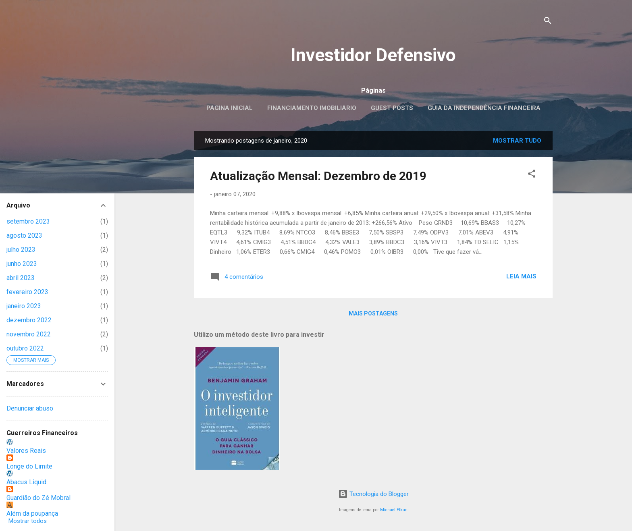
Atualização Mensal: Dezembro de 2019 (318, 176)
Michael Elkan (393, 509)
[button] (531, 175)
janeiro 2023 (23, 306)
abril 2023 (20, 278)
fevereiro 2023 (27, 292)
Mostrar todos (27, 521)
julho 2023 (20, 249)
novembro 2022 (28, 334)
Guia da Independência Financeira (484, 108)
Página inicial (229, 108)
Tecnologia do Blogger (373, 494)
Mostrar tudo (517, 140)
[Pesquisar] (548, 22)
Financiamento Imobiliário (311, 108)
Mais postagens (373, 313)
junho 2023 (21, 264)
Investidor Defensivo (373, 55)
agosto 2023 (24, 235)
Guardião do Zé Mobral (38, 498)
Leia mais (521, 276)
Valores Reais (26, 450)
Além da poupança (32, 513)
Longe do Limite (29, 466)
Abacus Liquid (26, 482)
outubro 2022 (25, 348)
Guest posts (392, 108)
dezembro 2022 (29, 320)
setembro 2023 (28, 221)
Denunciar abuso (29, 408)
